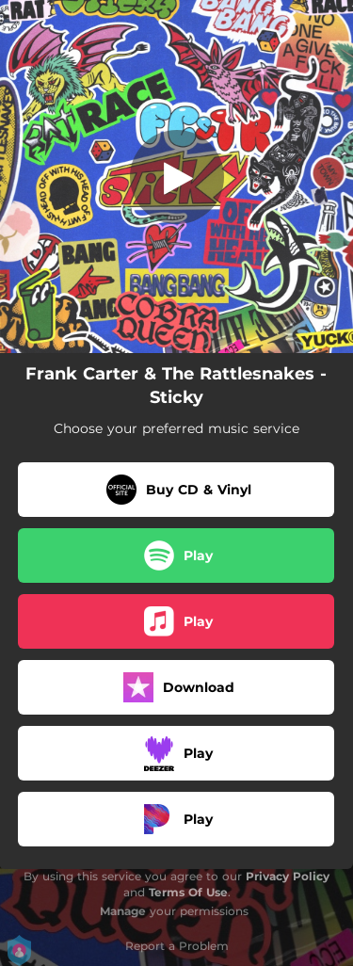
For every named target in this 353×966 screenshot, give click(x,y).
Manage (123, 911)
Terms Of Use (188, 892)
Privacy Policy (287, 876)
